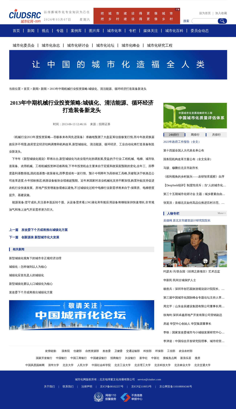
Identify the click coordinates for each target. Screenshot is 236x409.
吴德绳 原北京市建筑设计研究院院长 (187, 220)
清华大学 (53, 365)
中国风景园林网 (34, 365)
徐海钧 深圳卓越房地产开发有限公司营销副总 (192, 314)
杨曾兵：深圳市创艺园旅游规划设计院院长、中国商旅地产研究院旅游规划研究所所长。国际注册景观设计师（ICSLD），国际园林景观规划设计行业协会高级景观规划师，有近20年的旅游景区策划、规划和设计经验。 (195, 288)
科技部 (147, 351)
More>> (222, 213)
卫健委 (118, 351)
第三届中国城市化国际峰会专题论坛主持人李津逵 (195, 297)
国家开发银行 (44, 358)
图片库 (94, 31)
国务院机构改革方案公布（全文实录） (188, 159)
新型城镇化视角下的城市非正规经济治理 (35, 258)
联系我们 (68, 386)
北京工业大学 (122, 365)
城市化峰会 (131, 45)
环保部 (159, 351)
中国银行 (61, 358)
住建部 (78, 351)
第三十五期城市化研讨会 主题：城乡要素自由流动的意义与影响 (195, 194)
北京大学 (68, 365)
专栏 (132, 31)
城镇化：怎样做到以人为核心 (28, 266)
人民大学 (82, 365)
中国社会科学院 (101, 365)
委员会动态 (200, 31)
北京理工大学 (142, 365)
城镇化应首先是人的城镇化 (26, 275)
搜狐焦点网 (170, 358)
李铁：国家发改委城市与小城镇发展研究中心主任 (195, 332)
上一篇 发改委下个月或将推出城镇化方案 (38, 230)
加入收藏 (221, 13)
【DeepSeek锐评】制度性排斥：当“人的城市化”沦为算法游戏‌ (195, 185)
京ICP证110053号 (141, 386)
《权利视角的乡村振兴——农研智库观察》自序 (193, 176)
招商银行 (115, 358)
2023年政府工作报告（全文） (182, 141)
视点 (45, 31)
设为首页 (205, 13)
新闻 (30, 31)
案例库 (76, 31)
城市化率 (114, 31)
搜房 (197, 358)
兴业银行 (130, 358)
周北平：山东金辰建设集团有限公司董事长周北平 (195, 306)
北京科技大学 (162, 365)
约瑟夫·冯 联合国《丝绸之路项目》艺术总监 (191, 271)
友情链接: (51, 351)
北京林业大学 (182, 365)
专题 (60, 31)
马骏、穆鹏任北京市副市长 (180, 167)
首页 (16, 31)
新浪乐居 (185, 358)
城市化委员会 (23, 45)
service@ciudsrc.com (149, 379)
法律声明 (86, 386)
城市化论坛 (105, 45)
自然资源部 (92, 351)
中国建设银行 (98, 358)
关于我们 (49, 386)
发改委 (107, 351)
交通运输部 (133, 351)
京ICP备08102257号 (111, 386)
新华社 (143, 358)
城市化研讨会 (78, 45)
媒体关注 (150, 31)
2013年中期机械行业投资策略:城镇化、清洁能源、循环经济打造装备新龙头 (98, 88)
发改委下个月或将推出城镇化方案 (31, 292)
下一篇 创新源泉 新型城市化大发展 (34, 237)
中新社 (155, 358)
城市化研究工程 (159, 45)
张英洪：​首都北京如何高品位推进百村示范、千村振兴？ (195, 202)
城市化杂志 (51, 45)
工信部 (171, 351)
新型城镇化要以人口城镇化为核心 (31, 283)
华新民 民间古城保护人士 (179, 280)
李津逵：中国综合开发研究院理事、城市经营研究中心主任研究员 (195, 341)
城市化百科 (174, 31)
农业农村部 (185, 351)
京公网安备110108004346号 (175, 386)
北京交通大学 (202, 365)
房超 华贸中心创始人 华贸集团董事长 (187, 323)
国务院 (66, 351)
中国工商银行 (78, 358)
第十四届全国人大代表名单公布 (183, 150)
